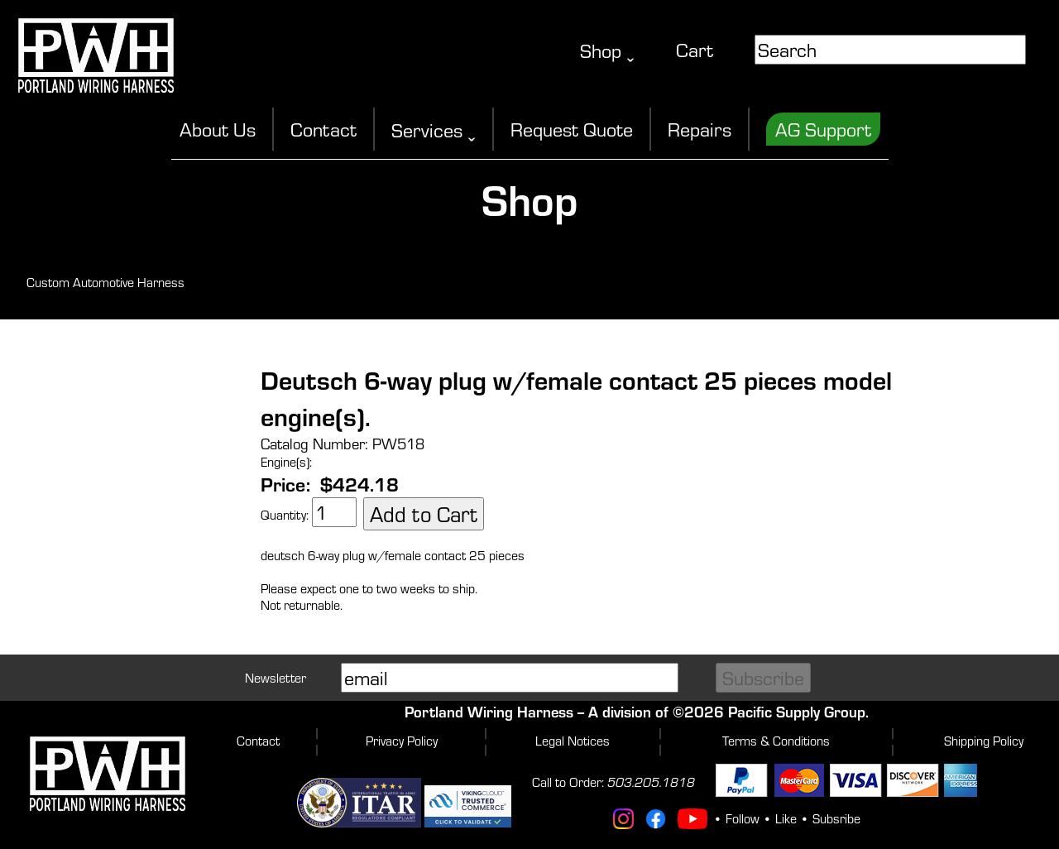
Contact (323, 129)
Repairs (699, 129)
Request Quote (571, 129)
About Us (218, 129)
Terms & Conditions (776, 740)
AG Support (823, 129)
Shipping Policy (983, 740)
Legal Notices (572, 740)
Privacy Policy (402, 740)
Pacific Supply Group (796, 711)
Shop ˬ (607, 50)
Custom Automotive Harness (105, 282)
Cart (694, 49)
